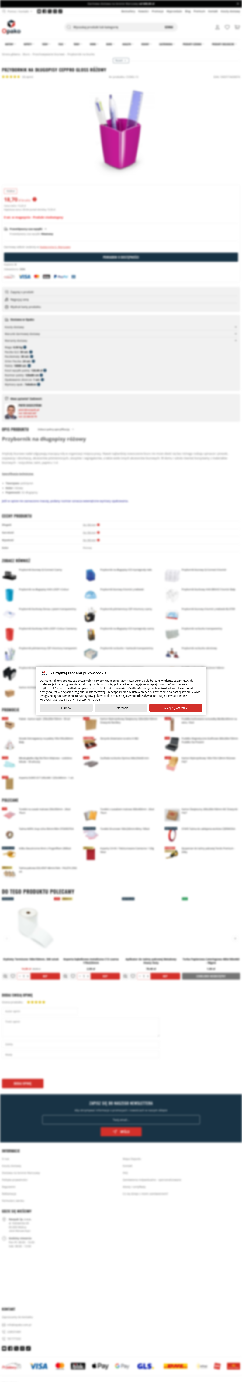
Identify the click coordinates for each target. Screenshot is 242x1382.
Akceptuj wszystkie (176, 708)
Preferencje (121, 708)
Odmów (66, 708)
